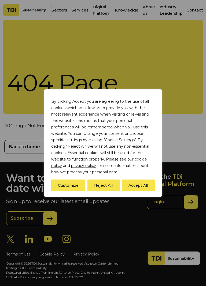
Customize (68, 185)
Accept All (138, 185)
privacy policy (83, 165)
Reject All (103, 185)
